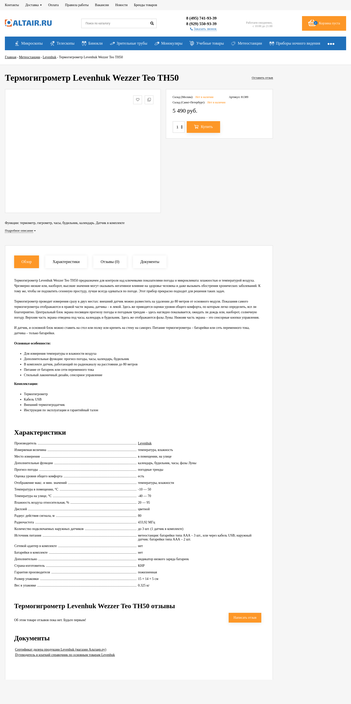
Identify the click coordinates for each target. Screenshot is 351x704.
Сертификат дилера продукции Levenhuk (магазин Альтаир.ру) (60, 649)
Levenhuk (145, 443)
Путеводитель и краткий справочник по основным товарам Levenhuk (65, 655)
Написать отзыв (245, 617)
